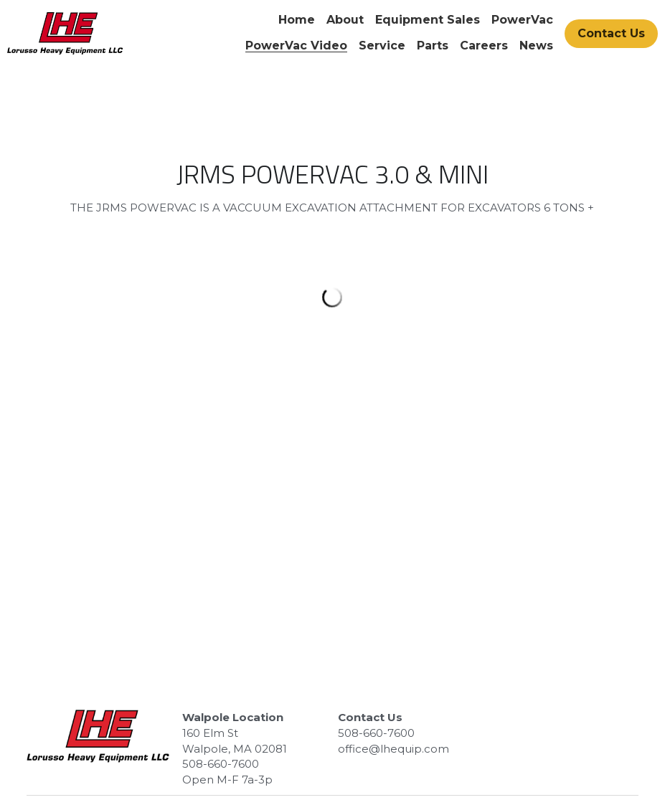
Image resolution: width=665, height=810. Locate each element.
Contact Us (611, 33)
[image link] (65, 32)
